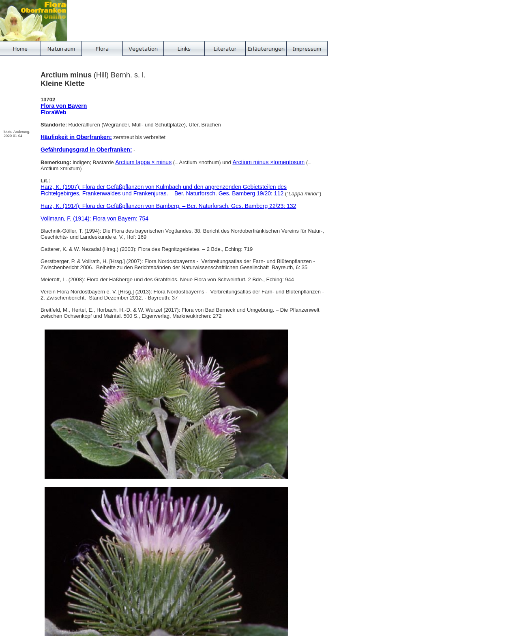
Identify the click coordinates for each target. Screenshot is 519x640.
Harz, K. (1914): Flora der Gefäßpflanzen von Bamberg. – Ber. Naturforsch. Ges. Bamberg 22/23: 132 (168, 206)
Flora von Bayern (64, 106)
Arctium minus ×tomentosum (268, 162)
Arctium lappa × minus (143, 162)
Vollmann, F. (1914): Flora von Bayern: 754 (94, 218)
